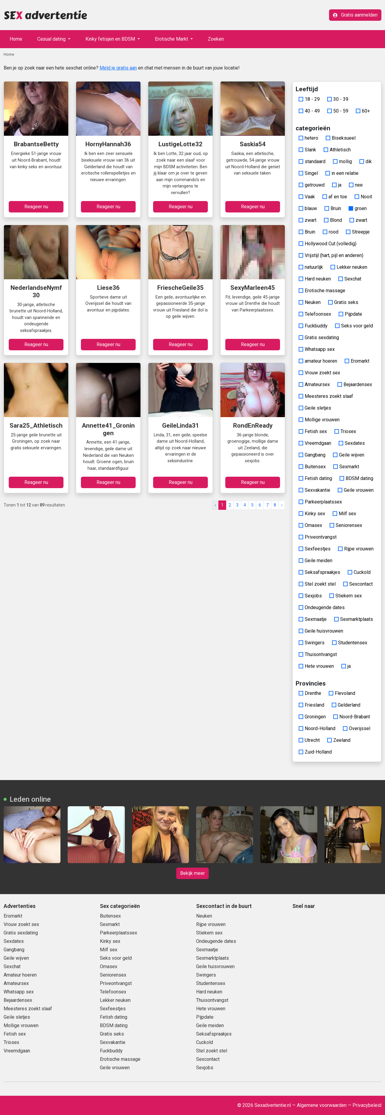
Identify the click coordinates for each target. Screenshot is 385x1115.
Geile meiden (315, 560)
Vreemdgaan (315, 443)
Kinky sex (312, 513)
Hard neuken (315, 279)
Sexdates (352, 443)
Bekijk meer (192, 873)
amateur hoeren (318, 361)
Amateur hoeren (20, 975)
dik (365, 161)
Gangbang (312, 455)
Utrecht (309, 740)
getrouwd (312, 185)
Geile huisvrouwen (321, 631)
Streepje (358, 232)
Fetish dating (315, 478)
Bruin (333, 208)
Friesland (311, 705)
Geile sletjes (315, 408)
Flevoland (342, 693)
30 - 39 (337, 99)
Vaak (307, 197)
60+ (363, 111)
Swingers (312, 643)
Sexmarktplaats (353, 619)
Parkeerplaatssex (320, 502)
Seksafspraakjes (319, 572)
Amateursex (314, 384)
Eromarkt (357, 361)
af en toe (334, 197)
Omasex (310, 525)
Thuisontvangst (318, 654)
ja (336, 185)
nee (356, 185)
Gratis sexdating (319, 337)
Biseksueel (341, 138)
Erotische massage (322, 290)
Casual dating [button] (52, 39)
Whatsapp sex (317, 349)
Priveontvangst (318, 537)
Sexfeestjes (315, 549)
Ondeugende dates (322, 607)
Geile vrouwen (356, 490)
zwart (307, 220)
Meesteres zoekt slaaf (326, 396)
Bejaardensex (354, 384)
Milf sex (344, 513)
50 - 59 (337, 111)
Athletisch (337, 150)
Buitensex (312, 466)
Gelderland (346, 705)
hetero (308, 138)
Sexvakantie (314, 490)
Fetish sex (313, 431)
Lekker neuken (349, 267)
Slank (307, 150)
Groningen (312, 717)
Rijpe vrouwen (356, 549)
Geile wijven (348, 455)
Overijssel (356, 728)
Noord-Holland (317, 728)
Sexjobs (310, 596)
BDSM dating (356, 478)
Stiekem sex (345, 596)
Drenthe (310, 693)
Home (16, 39)
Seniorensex (346, 525)
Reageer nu (36, 206)
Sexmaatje (313, 619)
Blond (333, 220)
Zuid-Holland (315, 752)
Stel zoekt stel (317, 584)
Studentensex (349, 643)
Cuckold (359, 572)
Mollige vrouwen (319, 420)
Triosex (345, 431)
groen (358, 208)
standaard (312, 161)
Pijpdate (350, 314)
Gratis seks (343, 302)
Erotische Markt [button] (172, 39)
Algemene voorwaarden (321, 1105)
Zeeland (338, 740)
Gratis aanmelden (355, 15)
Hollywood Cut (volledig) (327, 243)
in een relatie (342, 173)
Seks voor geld (354, 326)
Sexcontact (358, 584)
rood (330, 232)
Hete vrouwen (316, 666)
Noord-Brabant (351, 717)
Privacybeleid (367, 1105)
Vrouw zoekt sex (319, 373)
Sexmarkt (346, 466)
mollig (342, 161)
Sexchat (349, 279)
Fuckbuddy (313, 326)
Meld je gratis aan (118, 68)
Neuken (310, 302)
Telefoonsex (315, 314)
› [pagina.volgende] (281, 505)
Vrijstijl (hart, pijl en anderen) (331, 255)
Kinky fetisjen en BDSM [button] (110, 39)
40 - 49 (309, 111)
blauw (308, 208)
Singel (308, 173)
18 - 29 (309, 99)
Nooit (363, 197)
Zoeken (216, 39)
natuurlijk (311, 267)
